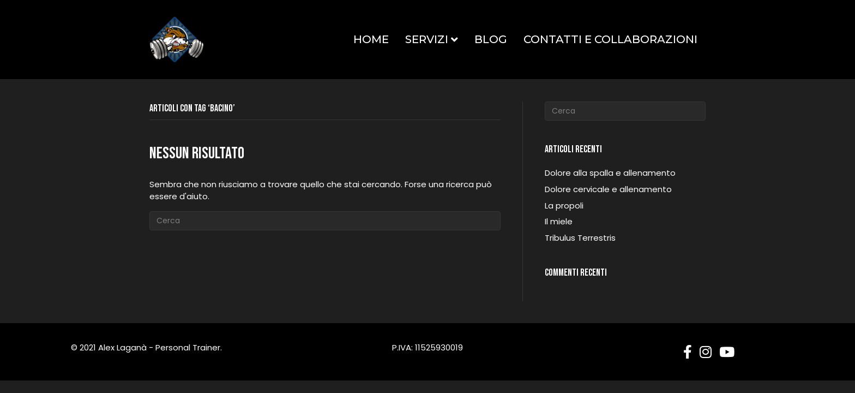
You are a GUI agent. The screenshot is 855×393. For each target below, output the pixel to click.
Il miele (559, 221)
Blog (490, 39)
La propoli (564, 205)
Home (371, 39)
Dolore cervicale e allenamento (608, 189)
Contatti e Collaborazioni (610, 39)
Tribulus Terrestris (580, 237)
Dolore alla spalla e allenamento (610, 172)
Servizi (426, 39)
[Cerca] (325, 220)
